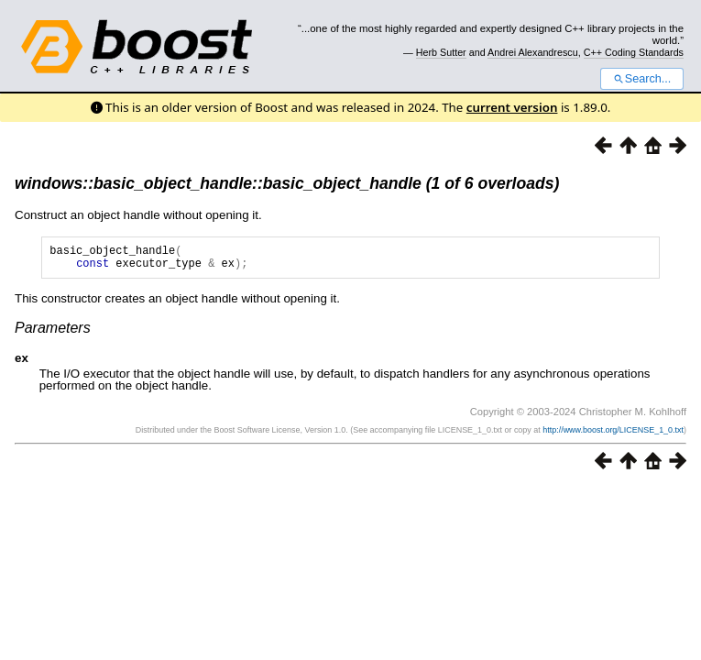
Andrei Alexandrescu (532, 52)
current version (512, 107)
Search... (642, 78)
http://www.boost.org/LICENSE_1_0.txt (613, 435)
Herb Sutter (441, 52)
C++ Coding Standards (634, 52)
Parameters (53, 333)
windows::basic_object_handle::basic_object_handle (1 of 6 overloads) (287, 183)
